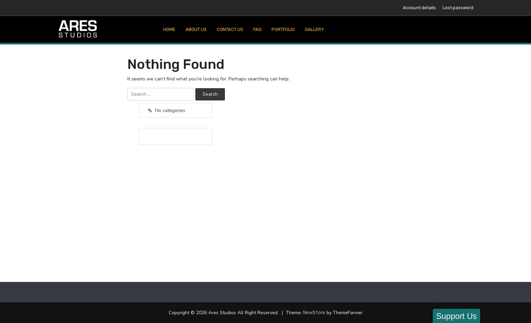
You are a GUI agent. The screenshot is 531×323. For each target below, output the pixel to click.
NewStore (314, 313)
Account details (419, 7)
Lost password (458, 7)
